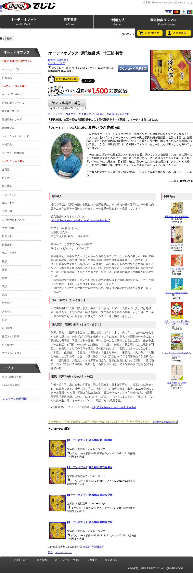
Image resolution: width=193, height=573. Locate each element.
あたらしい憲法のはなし (177, 292)
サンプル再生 (67, 103)
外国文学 (7, 244)
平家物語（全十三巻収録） (177, 216)
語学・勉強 (8, 228)
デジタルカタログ (12, 353)
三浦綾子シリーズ (12, 119)
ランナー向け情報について (165, 422)
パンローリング (56, 63)
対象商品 (7, 77)
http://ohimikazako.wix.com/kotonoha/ (114, 407)
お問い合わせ (21, 560)
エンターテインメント (14, 219)
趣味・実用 (8, 203)
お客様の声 (8, 344)
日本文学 (7, 236)
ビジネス (7, 177)
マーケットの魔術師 (13, 152)
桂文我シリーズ (10, 111)
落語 (4, 294)
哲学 (4, 278)
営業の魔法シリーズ (13, 102)
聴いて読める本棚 (12, 376)
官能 (4, 319)
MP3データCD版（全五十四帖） (114, 114)
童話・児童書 (9, 253)
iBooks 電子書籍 (11, 385)
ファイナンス (9, 194)
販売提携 (42, 560)
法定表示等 (111, 560)
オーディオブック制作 (67, 560)
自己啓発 (7, 186)
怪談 (4, 261)
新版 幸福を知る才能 (176, 383)
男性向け (7, 303)
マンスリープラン (12, 69)
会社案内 (92, 560)
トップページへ (63, 552)
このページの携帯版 (15, 398)
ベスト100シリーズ (12, 94)
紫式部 (51, 60)
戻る (50, 552)
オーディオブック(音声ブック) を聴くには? (71, 114)
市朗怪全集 (8, 127)
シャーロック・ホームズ (15, 136)
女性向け (7, 311)
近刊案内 (7, 328)
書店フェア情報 (10, 336)
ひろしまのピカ (177, 269)
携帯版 (1, 8)
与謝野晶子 (62, 60)
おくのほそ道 (177, 245)
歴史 (4, 269)
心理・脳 (7, 211)
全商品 (5, 169)
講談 (4, 286)
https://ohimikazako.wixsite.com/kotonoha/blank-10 (80, 220)
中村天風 (7, 144)
